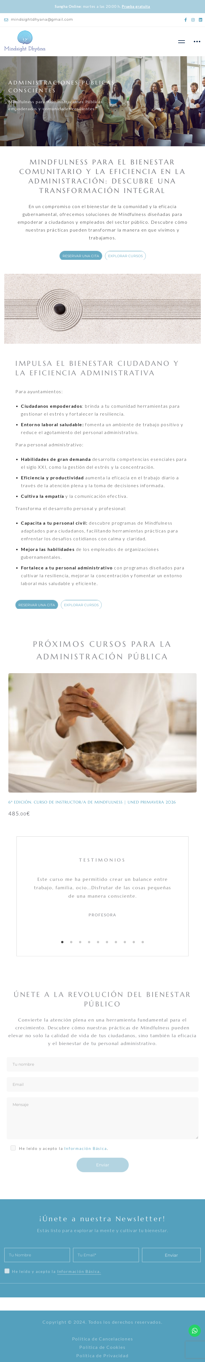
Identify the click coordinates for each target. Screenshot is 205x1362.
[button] (62, 948)
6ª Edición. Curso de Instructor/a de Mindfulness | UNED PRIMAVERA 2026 (92, 802)
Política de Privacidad (102, 1355)
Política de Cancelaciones (102, 1338)
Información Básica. (79, 1290)
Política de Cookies (102, 1347)
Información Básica (85, 1154)
